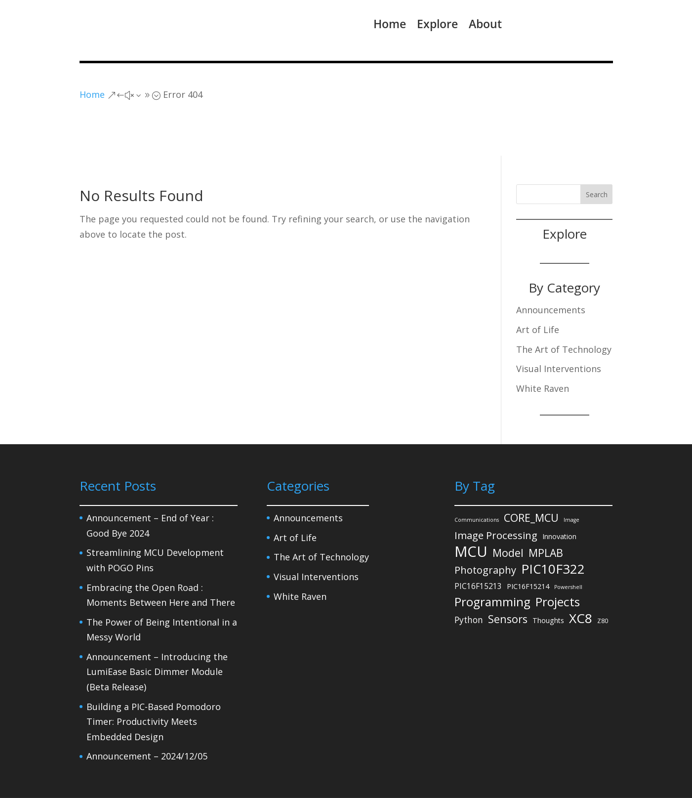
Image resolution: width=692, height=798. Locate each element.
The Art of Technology (563, 308)
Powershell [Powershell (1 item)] (568, 546)
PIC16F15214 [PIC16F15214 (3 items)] (528, 545)
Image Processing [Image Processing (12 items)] (495, 495)
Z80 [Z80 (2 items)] (602, 580)
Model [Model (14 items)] (508, 512)
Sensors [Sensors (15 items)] (508, 578)
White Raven (542, 348)
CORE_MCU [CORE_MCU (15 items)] (531, 477)
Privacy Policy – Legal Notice (127, 772)
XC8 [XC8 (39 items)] (580, 578)
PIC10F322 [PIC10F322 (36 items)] (553, 528)
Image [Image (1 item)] (571, 479)
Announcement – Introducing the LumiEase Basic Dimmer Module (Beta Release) (157, 631)
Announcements (550, 269)
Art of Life (537, 289)
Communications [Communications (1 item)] (476, 479)
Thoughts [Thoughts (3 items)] (548, 580)
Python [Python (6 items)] (468, 579)
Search (597, 154)
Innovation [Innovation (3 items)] (559, 496)
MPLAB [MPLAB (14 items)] (546, 512)
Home (389, 24)
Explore (437, 24)
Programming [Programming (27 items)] (492, 561)
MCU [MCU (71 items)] (471, 511)
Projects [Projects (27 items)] (557, 561)
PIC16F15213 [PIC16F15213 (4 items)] (478, 545)
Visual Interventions (558, 328)
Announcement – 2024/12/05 (146, 715)
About (485, 24)
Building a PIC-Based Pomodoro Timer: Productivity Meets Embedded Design (153, 681)
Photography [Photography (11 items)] (485, 529)
